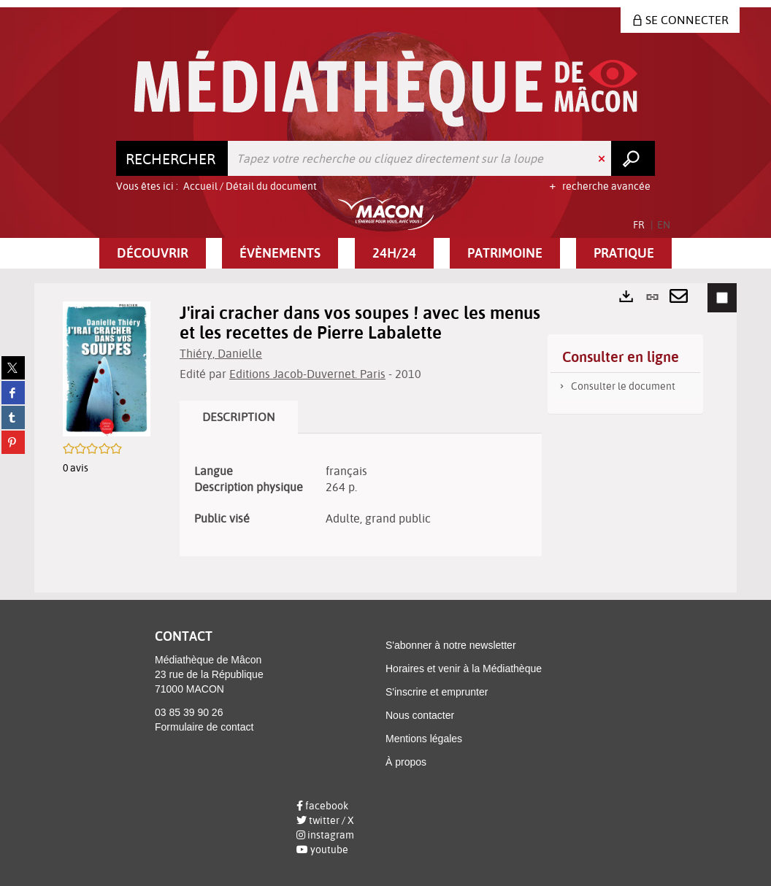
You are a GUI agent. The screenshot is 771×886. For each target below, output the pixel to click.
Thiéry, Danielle (221, 353)
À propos (406, 762)
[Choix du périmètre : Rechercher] (172, 158)
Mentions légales (424, 738)
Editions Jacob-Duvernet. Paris (307, 373)
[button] (152, 253)
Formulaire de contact (204, 727)
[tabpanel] (360, 495)
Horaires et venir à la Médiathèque (464, 668)
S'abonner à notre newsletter (451, 645)
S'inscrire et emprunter (437, 692)
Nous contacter (420, 715)
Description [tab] (238, 416)
